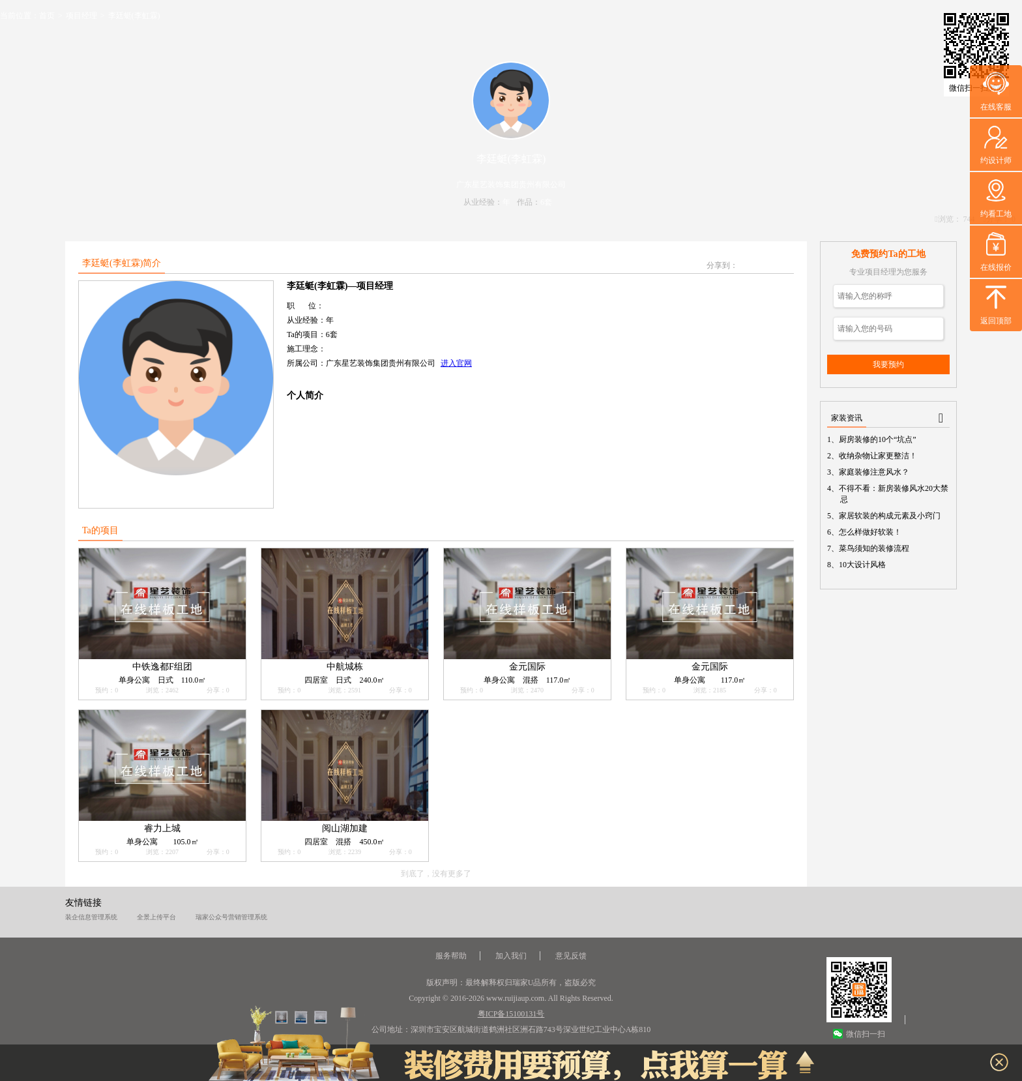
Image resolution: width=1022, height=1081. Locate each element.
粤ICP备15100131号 (511, 1013)
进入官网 (456, 363)
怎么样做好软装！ (870, 532)
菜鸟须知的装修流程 (874, 548)
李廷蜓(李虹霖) (134, 15)
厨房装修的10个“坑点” (878, 439)
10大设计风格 (863, 564)
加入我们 (511, 955)
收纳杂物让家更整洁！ (878, 455)
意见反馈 (571, 955)
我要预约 (888, 364)
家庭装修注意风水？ (874, 472)
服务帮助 (451, 955)
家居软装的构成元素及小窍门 (890, 515)
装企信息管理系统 (91, 917)
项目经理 (81, 15)
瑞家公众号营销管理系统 (231, 917)
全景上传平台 (156, 917)
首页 (47, 15)
